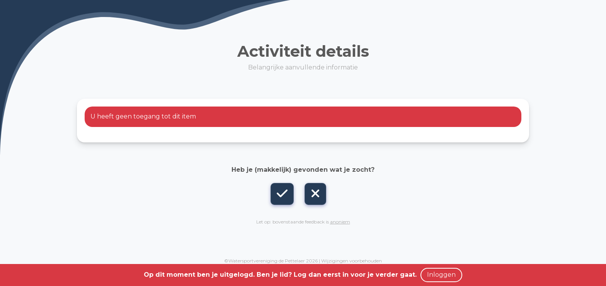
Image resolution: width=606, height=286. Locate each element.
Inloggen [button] (441, 274)
